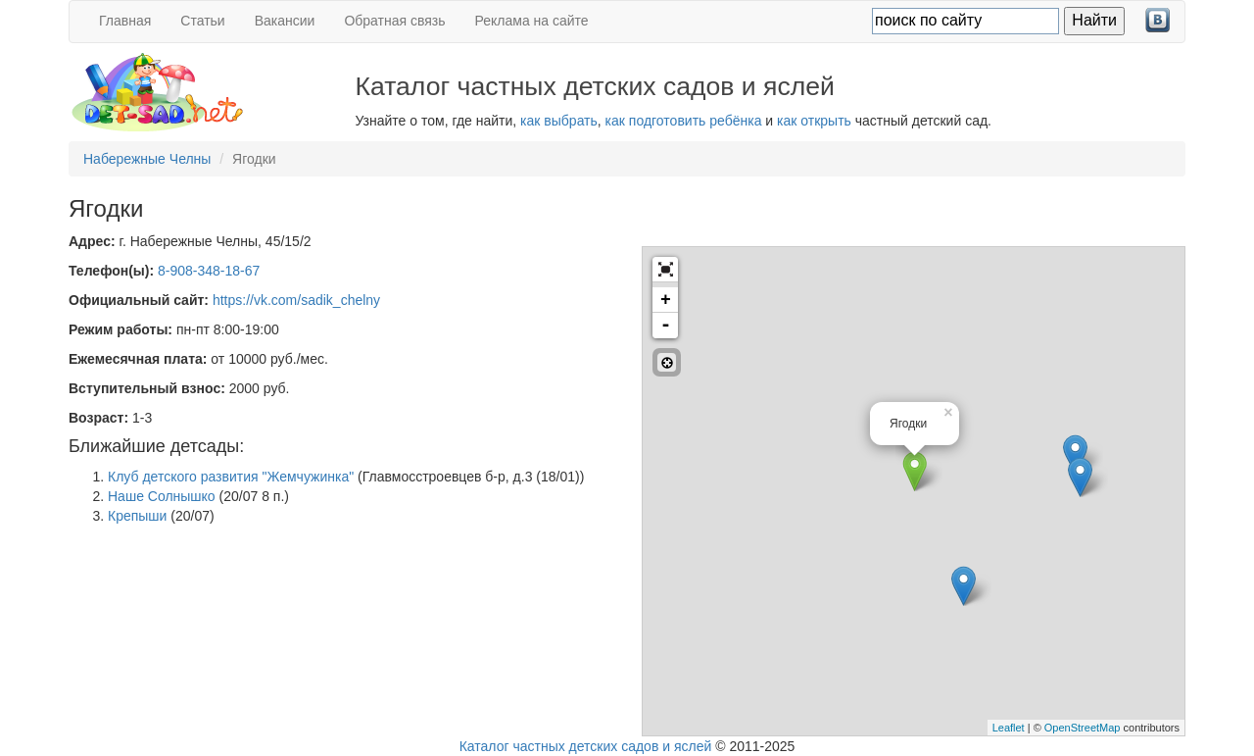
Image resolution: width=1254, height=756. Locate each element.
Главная (125, 20)
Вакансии (285, 20)
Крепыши (137, 516)
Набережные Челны (147, 159)
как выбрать (559, 120)
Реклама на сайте (532, 20)
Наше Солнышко (162, 496)
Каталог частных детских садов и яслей (585, 746)
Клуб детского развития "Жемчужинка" (231, 476)
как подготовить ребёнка (683, 120)
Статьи (202, 20)
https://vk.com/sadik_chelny (296, 300)
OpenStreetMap (1082, 727)
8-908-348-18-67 (209, 270)
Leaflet (1008, 727)
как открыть (814, 120)
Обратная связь (394, 20)
